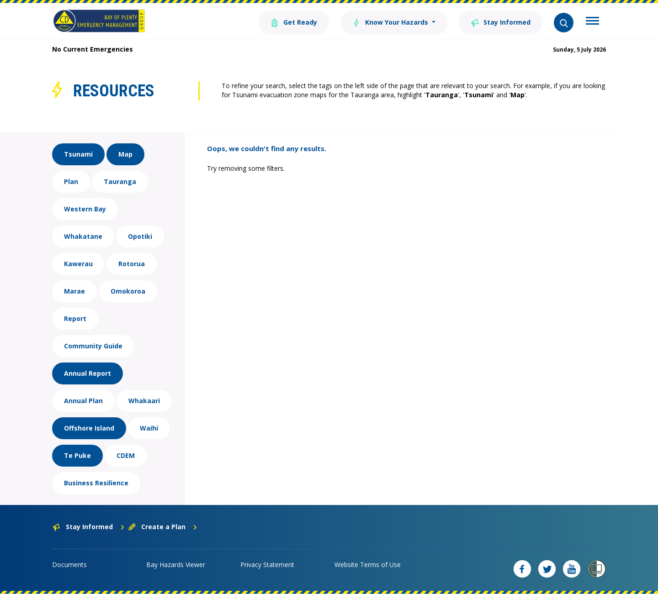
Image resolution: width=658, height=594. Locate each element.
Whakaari (144, 400)
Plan (71, 181)
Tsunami (78, 154)
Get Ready (294, 21)
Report (75, 318)
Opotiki (140, 236)
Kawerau (78, 263)
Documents (69, 564)
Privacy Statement (267, 564)
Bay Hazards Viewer (175, 564)
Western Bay (85, 209)
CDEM (126, 455)
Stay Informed (501, 21)
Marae (74, 291)
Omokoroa (128, 291)
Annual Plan (83, 400)
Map (125, 154)
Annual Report (87, 373)
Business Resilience (96, 482)
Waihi (149, 428)
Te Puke (77, 455)
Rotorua (131, 263)
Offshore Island (89, 428)
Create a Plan (162, 526)
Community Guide (93, 346)
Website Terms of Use (367, 564)
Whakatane (83, 236)
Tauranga (120, 181)
